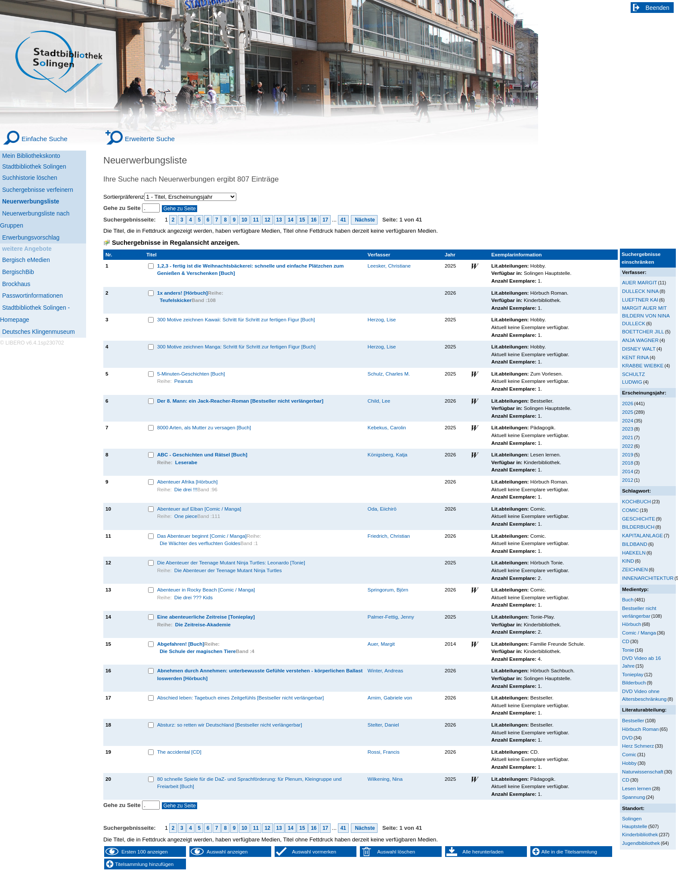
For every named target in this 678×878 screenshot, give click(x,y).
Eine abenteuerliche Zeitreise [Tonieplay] (206, 616)
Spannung (633, 797)
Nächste (364, 220)
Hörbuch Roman (640, 729)
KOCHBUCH (636, 501)
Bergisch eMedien (26, 259)
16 (313, 220)
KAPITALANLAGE (642, 535)
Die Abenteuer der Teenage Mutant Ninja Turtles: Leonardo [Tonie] (231, 562)
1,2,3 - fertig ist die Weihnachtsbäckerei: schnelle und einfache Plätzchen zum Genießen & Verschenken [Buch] (250, 269)
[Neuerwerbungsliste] (43, 200)
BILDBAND (634, 544)
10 (244, 220)
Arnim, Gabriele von (390, 697)
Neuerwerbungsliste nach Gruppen (34, 219)
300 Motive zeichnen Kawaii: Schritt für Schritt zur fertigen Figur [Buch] (236, 319)
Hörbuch (631, 624)
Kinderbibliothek (640, 834)
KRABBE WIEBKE (642, 365)
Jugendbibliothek (641, 843)
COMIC (630, 510)
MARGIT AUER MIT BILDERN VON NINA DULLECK (645, 315)
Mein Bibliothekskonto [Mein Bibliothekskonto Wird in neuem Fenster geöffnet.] (31, 155)
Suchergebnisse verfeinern (37, 189)
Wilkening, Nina (385, 779)
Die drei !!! (185, 489)
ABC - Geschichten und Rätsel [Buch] (202, 454)
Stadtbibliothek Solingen (34, 166)
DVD (627, 737)
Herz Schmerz (638, 746)
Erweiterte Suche (150, 138)
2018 (627, 462)
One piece (185, 516)
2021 (627, 437)
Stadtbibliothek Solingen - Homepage (35, 313)
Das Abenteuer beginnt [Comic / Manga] (202, 536)
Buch (628, 599)
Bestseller (633, 720)
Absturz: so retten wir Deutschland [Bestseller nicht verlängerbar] (229, 724)
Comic (629, 754)
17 (325, 220)
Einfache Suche (45, 138)
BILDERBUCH (638, 527)
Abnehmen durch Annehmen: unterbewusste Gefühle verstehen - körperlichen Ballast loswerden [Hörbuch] (260, 674)
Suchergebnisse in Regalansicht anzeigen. (175, 242)
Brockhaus (16, 283)
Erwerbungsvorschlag (30, 237)
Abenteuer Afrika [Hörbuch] (187, 481)
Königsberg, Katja (388, 454)
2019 (627, 454)
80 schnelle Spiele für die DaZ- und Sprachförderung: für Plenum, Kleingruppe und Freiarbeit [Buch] (249, 782)
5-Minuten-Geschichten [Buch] (191, 373)
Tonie (628, 650)
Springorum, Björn (388, 589)
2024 (627, 420)
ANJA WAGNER (640, 340)
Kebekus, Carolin (387, 427)
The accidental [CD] (179, 752)
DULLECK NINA (640, 291)
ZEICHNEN (635, 569)
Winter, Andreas (385, 670)
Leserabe (186, 462)
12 (267, 220)
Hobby (629, 763)
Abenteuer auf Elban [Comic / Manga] (199, 508)
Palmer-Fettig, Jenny (391, 616)
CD (625, 641)
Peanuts (183, 381)
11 (256, 220)
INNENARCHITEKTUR (648, 578)
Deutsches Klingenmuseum (38, 331)
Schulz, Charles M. (389, 373)
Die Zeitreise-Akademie (203, 624)
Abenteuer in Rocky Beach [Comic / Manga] (206, 589)
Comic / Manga (639, 632)
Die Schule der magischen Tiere (198, 651)
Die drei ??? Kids (193, 597)
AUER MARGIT (639, 282)
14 (290, 220)
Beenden (658, 7)
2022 (627, 446)
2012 (627, 480)
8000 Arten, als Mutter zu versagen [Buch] (204, 427)
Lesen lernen (636, 788)
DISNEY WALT (639, 348)
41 (343, 220)
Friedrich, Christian (389, 536)
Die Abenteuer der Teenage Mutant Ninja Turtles (228, 570)
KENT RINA (635, 357)
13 (279, 220)
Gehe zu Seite (122, 208)
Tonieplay (633, 674)
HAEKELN (634, 552)
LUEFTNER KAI (640, 299)
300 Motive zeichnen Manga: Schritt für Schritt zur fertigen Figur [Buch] (236, 346)
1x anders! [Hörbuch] (182, 293)
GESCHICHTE (638, 518)
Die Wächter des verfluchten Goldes (200, 543)
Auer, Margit (381, 644)
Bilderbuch (634, 682)
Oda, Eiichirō (382, 508)
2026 (627, 403)
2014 (627, 471)
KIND (628, 561)
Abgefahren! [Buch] (180, 644)
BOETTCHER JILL (643, 331)
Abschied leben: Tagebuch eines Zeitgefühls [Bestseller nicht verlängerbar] (240, 697)
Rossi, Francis (383, 752)
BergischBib (18, 271)
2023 (627, 428)
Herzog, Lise (382, 319)
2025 (627, 412)
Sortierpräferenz (123, 197)
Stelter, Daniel (383, 724)
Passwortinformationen (32, 295)
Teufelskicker (176, 300)
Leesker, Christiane (389, 265)
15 (302, 220)
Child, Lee (379, 401)
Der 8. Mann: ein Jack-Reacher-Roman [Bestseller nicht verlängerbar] (240, 401)
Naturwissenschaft (642, 771)
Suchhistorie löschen (29, 177)
